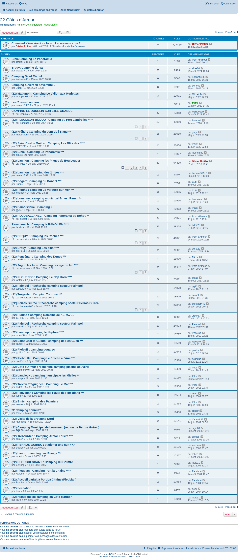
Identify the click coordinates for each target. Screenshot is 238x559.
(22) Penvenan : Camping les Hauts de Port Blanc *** (47, 392)
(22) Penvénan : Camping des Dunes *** (38, 256)
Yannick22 (197, 419)
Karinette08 (22, 79)
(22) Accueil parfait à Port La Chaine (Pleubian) (43, 479)
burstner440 (26, 306)
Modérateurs (51, 24)
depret (23, 219)
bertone (196, 85)
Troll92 (19, 62)
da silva (20, 227)
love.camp (197, 152)
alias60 (19, 70)
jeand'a (24, 114)
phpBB (109, 554)
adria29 (196, 225)
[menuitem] (23, 3)
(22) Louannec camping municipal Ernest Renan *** (47, 198)
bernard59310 (23, 105)
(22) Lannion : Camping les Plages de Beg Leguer (45, 160)
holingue (196, 359)
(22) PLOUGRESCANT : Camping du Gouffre (42, 462)
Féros (195, 257)
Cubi (18, 88)
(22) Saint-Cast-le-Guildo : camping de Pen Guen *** (47, 340)
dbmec (19, 439)
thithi (195, 103)
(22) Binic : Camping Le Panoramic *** (37, 152)
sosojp (19, 378)
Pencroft (196, 120)
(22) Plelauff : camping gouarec (33, 349)
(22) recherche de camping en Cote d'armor (41, 496)
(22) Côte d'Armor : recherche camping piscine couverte (50, 366)
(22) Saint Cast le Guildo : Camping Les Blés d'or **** (48, 143)
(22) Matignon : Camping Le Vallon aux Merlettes (45, 93)
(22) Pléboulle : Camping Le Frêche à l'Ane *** (43, 358)
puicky (195, 350)
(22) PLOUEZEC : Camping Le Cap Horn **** (41, 277)
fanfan (19, 280)
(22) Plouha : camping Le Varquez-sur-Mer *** (42, 189)
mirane (19, 404)
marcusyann (22, 134)
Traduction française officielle (112, 556)
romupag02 (22, 96)
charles (20, 447)
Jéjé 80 (20, 430)
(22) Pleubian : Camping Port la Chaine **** (41, 470)
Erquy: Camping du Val (27, 67)
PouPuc (20, 361)
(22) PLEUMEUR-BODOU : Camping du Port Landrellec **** (52, 119)
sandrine (24, 239)
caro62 (196, 295)
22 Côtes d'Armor (17, 19)
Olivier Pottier (24, 46)
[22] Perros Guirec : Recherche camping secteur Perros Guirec (55, 303)
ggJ (18, 210)
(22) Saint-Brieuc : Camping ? (31, 207)
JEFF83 (20, 318)
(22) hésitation (21, 488)
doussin (20, 326)
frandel (19, 343)
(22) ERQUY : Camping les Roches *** (37, 236)
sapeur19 (21, 288)
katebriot (196, 341)
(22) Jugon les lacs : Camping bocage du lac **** (44, 265)
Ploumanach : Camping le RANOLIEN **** (40, 224)
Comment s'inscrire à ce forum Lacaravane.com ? (46, 43)
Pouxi (195, 144)
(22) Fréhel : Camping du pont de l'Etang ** (41, 131)
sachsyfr (196, 445)
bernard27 (25, 297)
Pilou (22, 163)
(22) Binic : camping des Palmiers (34, 401)
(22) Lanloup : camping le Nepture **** (37, 332)
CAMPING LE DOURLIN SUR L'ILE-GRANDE (42, 110)
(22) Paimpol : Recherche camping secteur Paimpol (47, 285)
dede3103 (21, 387)
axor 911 (20, 251)
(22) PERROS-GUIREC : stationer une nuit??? (43, 444)
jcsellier (20, 192)
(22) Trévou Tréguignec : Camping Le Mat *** (42, 384)
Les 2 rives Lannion (25, 102)
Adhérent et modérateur (30, 24)
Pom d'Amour (199, 236)
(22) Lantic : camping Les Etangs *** (36, 453)
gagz (194, 132)
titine (18, 395)
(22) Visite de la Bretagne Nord (32, 418)
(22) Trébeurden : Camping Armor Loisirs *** (42, 436)
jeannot (20, 201)
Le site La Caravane (74, 46)
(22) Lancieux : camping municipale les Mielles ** (45, 375)
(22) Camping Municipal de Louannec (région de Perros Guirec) (55, 427)
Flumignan (21, 421)
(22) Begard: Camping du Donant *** (36, 181)
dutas (195, 277)
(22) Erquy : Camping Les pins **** (35, 248)
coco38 (20, 259)
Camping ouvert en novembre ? (33, 85)
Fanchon (24, 123)
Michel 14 (197, 94)
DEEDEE (21, 146)
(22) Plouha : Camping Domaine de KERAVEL (42, 315)
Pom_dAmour (199, 59)
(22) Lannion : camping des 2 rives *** (37, 172)
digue (19, 155)
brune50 (20, 335)
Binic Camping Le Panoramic (31, 59)
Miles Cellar (134, 556)
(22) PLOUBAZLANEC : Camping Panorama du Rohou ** (50, 215)
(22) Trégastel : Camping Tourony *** (36, 294)
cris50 (19, 413)
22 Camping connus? (26, 410)
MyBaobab (198, 111)
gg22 (194, 286)
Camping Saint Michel (26, 76)
